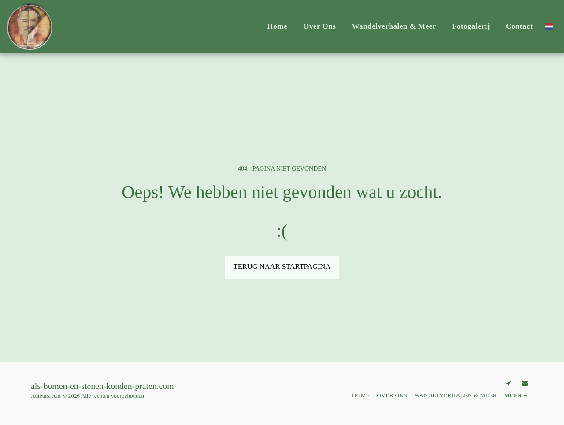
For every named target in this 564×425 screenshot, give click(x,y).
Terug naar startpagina (282, 266)
